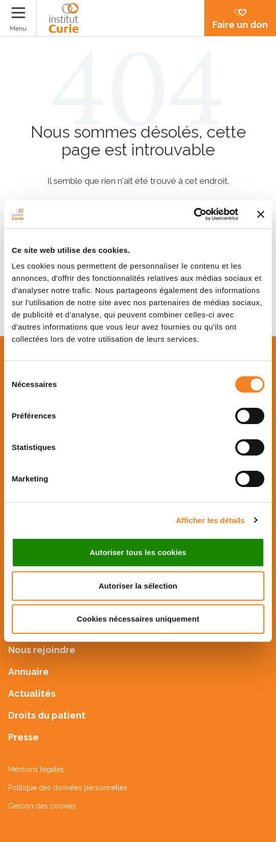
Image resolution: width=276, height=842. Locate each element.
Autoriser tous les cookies (138, 552)
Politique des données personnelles (67, 788)
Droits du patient (47, 715)
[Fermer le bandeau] (260, 214)
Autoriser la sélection (138, 585)
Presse (23, 737)
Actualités (32, 693)
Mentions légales (36, 769)
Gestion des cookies (42, 806)
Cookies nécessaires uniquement (138, 618)
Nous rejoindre (41, 649)
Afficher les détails (210, 520)
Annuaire (28, 671)
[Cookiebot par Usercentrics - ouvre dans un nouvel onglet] (193, 214)
